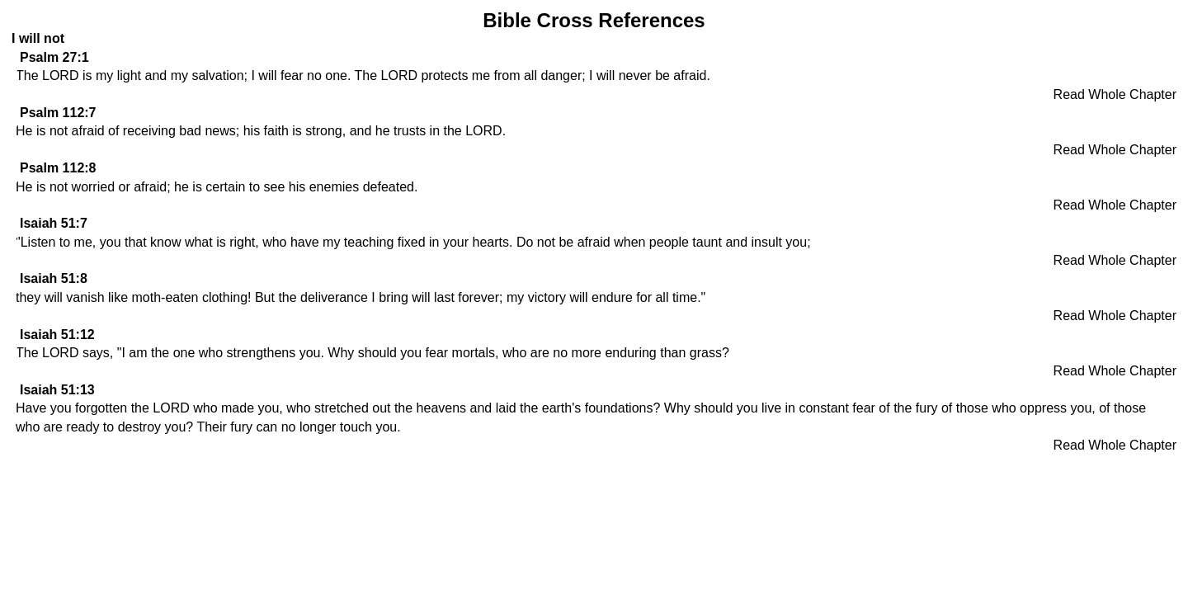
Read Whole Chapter (1115, 94)
